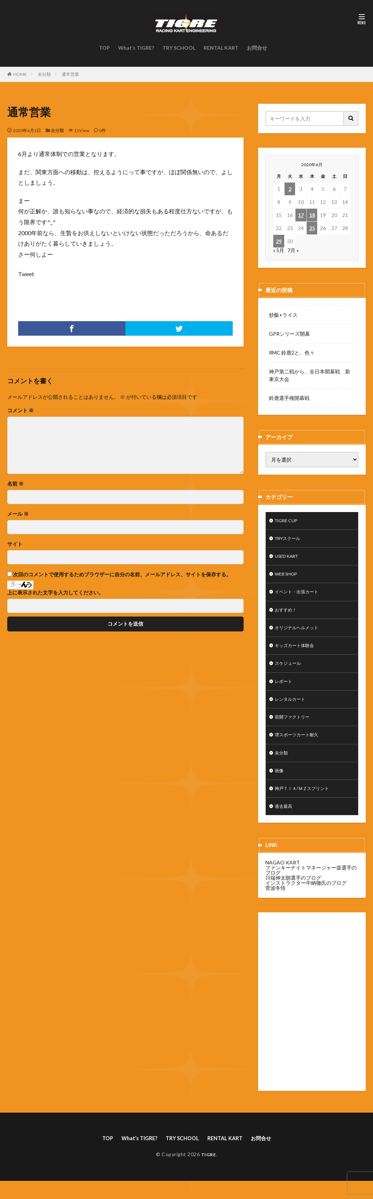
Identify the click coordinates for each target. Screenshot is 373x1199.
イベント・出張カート (300, 597)
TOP (104, 48)
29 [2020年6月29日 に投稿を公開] (279, 241)
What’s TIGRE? (136, 48)
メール (18, 513)
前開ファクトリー (295, 729)
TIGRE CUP (288, 521)
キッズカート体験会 (297, 653)
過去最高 (285, 823)
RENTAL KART (221, 48)
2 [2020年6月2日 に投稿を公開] (290, 189)
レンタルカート (292, 710)
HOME (20, 74)
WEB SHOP (288, 578)
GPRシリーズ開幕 (289, 334)
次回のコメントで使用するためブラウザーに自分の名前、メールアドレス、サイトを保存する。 (122, 574)
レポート (285, 691)
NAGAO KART (282, 879)
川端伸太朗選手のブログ (293, 895)
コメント (20, 410)
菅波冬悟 (275, 905)
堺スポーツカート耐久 (300, 748)
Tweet (26, 273)
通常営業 (70, 74)
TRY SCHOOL (178, 48)
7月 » (293, 250)
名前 (15, 483)
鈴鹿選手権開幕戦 (289, 398)
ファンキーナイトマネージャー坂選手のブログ (311, 887)
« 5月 (278, 250)
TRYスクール (290, 540)
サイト (14, 544)
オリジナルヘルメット (300, 634)
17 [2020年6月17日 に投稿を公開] (301, 215)
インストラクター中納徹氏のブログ (306, 900)
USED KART (289, 559)
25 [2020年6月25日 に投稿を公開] (312, 228)
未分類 (44, 74)
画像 (280, 785)
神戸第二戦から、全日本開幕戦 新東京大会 (309, 375)
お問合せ (257, 48)
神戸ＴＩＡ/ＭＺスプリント (306, 804)
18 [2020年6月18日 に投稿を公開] (312, 215)
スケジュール (290, 672)
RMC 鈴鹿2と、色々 (292, 352)
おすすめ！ (287, 616)
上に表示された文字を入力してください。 (55, 592)
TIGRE (208, 1172)
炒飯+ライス (283, 315)
